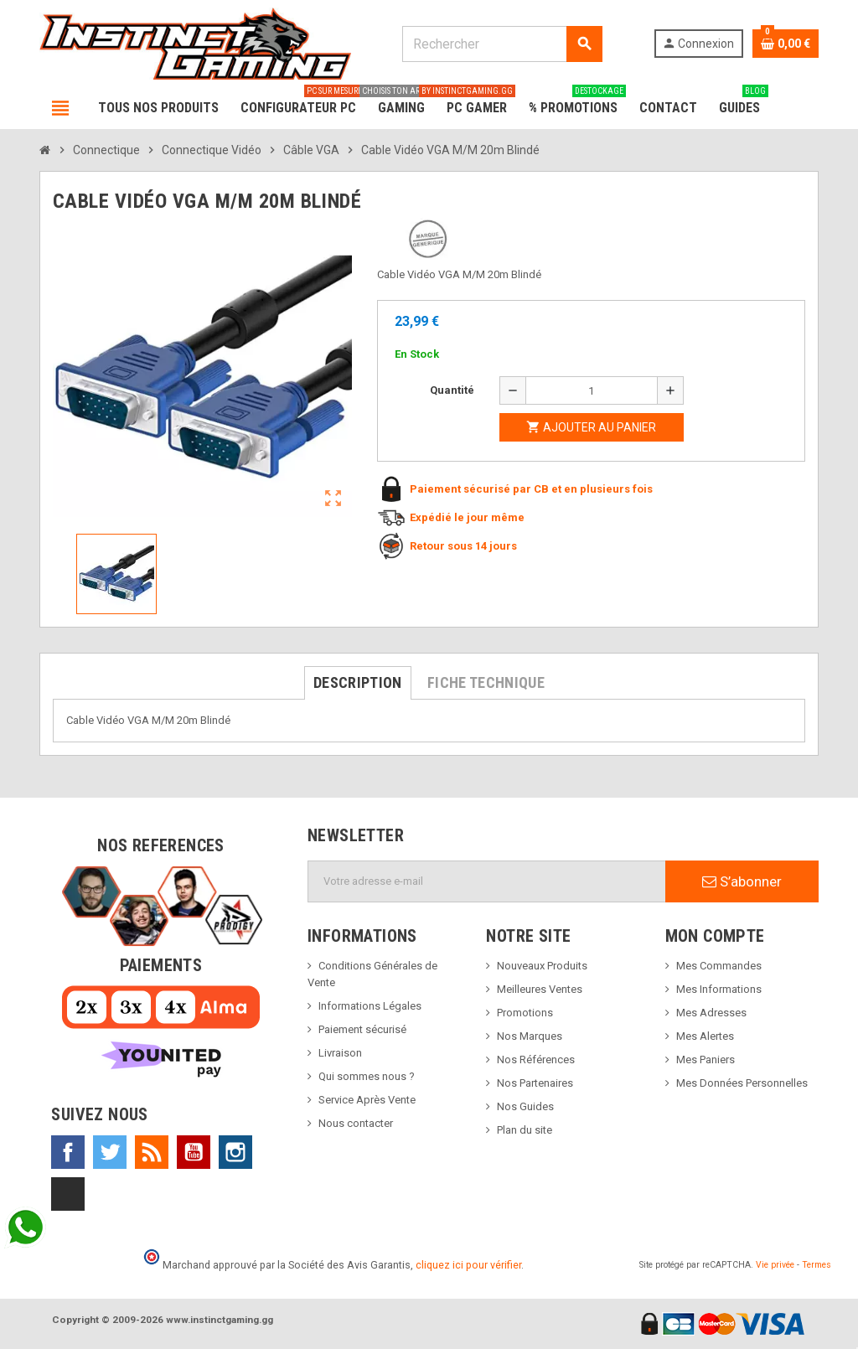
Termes (816, 1264)
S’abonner (742, 881)
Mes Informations (719, 989)
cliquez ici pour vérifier (468, 1265)
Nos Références (536, 1059)
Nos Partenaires (535, 1083)
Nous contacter (355, 1123)
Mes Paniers (705, 1059)
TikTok (68, 1194)
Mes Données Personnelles (742, 1083)
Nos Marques (529, 1036)
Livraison (340, 1053)
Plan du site (524, 1130)
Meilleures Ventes (539, 989)
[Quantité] (591, 390)
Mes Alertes (705, 1036)
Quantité (452, 390)
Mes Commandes (719, 965)
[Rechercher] (502, 44)
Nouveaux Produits (542, 965)
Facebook (68, 1152)
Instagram (235, 1152)
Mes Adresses (711, 1012)
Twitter (110, 1152)
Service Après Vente (367, 1099)
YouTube (193, 1152)
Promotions (525, 1012)
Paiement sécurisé (362, 1029)
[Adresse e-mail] (487, 881)
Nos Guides (525, 1106)
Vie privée (775, 1264)
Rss (151, 1152)
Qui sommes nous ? (366, 1076)
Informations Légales (369, 1006)
